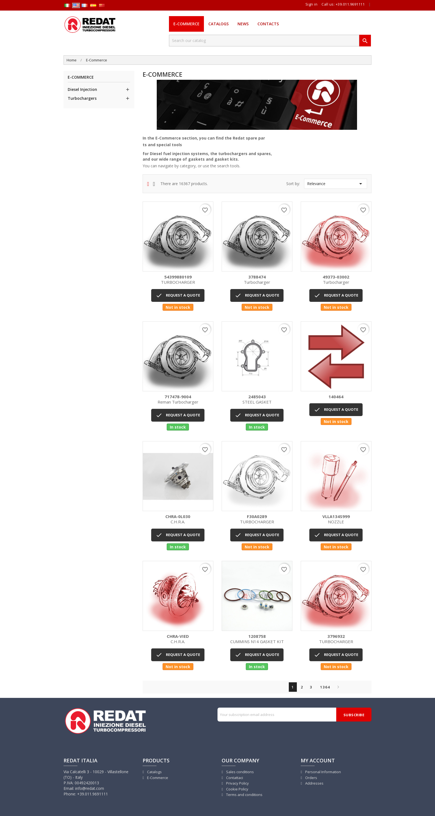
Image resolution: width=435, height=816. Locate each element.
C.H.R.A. (178, 519)
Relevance (335, 183)
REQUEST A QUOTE (178, 295)
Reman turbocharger (178, 399)
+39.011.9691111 (350, 4)
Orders (310, 777)
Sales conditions (239, 771)
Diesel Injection (82, 89)
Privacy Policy (237, 783)
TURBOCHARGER (178, 280)
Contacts (268, 23)
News (243, 23)
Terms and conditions (243, 794)
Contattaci (234, 777)
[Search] (264, 40)
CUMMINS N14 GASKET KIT (257, 639)
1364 (325, 687)
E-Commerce (186, 23)
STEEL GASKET (257, 399)
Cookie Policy (236, 789)
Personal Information (322, 771)
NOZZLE (336, 519)
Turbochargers (82, 98)
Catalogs (218, 23)
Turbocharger (257, 280)
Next (337, 687)
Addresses (313, 783)
